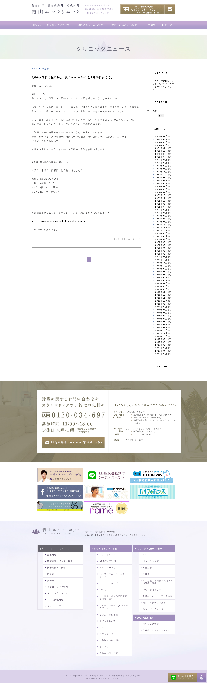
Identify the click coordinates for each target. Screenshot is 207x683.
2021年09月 (161, 204)
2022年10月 (161, 174)
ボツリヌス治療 (108, 621)
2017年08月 (161, 342)
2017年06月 (161, 345)
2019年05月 (161, 280)
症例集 (152, 25)
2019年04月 (161, 283)
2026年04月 (161, 136)
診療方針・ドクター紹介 (60, 561)
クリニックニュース (57, 593)
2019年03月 (161, 286)
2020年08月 (161, 236)
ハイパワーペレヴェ (110, 583)
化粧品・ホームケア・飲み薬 (158, 596)
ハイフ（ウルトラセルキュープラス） (115, 575)
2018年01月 (161, 327)
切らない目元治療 (109, 653)
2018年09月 (161, 304)
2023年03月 (161, 163)
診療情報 (51, 555)
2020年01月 (161, 257)
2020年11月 (161, 227)
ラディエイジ (106, 634)
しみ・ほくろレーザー (154, 609)
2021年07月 (161, 207)
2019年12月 (161, 260)
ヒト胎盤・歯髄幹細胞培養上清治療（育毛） (158, 582)
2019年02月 (161, 289)
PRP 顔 (104, 590)
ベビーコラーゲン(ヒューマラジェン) (114, 606)
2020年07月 (161, 239)
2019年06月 (161, 277)
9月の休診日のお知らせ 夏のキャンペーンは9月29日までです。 (74, 77)
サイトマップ (54, 606)
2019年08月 (161, 271)
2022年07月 (161, 180)
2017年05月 (161, 348)
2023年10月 (161, 151)
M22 (102, 627)
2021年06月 (161, 210)
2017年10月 (161, 336)
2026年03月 (161, 139)
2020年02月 (161, 254)
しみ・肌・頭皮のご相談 (149, 549)
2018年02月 (161, 324)
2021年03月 (161, 216)
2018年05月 (161, 315)
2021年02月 (161, 218)
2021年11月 (161, 198)
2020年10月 (161, 230)
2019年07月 (161, 274)
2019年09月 (161, 268)
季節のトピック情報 (57, 587)
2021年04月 (161, 213)
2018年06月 (161, 313)
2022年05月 (161, 183)
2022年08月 (161, 177)
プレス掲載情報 (55, 600)
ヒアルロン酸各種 (109, 615)
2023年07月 (161, 157)
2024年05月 (161, 142)
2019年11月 (161, 263)
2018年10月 (161, 301)
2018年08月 (161, 307)
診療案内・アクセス (57, 567)
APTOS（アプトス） (111, 561)
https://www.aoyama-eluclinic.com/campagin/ (59, 221)
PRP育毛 (148, 574)
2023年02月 (161, 166)
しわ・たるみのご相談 (105, 549)
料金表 (169, 25)
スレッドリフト (108, 555)
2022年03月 (161, 189)
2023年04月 (161, 160)
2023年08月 (161, 154)
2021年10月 (161, 201)
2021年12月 (161, 195)
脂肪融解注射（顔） (110, 640)
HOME (37, 25)
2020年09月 (161, 233)
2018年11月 (161, 298)
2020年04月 (161, 248)
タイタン (104, 647)
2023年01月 (161, 169)
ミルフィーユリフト (110, 567)
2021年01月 (161, 222)
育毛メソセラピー (152, 590)
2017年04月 (161, 351)
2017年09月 (161, 339)
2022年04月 (161, 186)
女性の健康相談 (145, 618)
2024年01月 (161, 148)
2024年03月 (161, 145)
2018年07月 (161, 310)
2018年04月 (161, 319)
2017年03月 (161, 354)
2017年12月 (161, 330)
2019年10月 (161, 266)
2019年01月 (161, 292)
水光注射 (147, 567)
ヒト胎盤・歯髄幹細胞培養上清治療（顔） (115, 597)
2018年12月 (161, 295)
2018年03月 (161, 321)
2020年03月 (161, 251)
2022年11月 (161, 171)
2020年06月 (161, 242)
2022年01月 (161, 192)
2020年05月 (161, 245)
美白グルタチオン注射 (154, 602)
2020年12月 (161, 224)
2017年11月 (161, 333)
